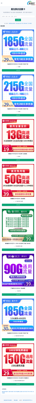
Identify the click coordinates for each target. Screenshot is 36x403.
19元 (22, 23)
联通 (10, 23)
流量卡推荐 (11, 391)
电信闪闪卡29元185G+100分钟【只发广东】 (18, 64)
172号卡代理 (29, 391)
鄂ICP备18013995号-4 (27, 400)
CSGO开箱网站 (16, 391)
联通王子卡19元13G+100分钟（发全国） (18, 153)
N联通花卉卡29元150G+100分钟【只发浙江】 (18, 378)
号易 (26, 391)
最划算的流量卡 (5, 391)
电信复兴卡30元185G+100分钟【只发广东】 (18, 333)
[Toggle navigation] (2, 3)
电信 (12, 23)
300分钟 (25, 23)
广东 (28, 23)
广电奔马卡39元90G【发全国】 (18, 288)
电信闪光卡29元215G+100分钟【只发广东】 (18, 109)
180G (30, 23)
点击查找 (18, 19)
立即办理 (18, 70)
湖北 (18, 23)
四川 (20, 23)
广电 (16, 23)
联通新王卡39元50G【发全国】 (18, 198)
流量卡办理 (22, 391)
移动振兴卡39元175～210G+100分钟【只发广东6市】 (18, 243)
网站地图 (16, 400)
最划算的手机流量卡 (8, 400)
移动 (14, 23)
